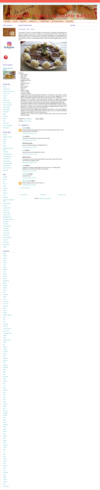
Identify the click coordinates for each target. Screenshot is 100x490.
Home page (7, 21)
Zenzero (5, 461)
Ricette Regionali (7, 226)
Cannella (5, 285)
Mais (4, 356)
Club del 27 (5, 188)
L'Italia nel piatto (6, 203)
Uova (4, 449)
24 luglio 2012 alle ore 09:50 (28, 184)
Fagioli (4, 310)
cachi (4, 470)
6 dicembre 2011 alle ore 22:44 (29, 171)
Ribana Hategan (26, 181)
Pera (4, 392)
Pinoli (4, 399)
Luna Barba (25, 174)
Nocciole (5, 381)
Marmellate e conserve (8, 219)
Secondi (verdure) (7, 167)
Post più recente (23, 194)
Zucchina (5, 465)
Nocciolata (5, 223)
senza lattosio (6, 244)
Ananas (5, 260)
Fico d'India (5, 324)
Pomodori (5, 410)
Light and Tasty (6, 212)
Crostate (5, 95)
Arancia (5, 267)
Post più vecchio (62, 194)
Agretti (4, 253)
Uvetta (4, 454)
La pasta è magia (7, 207)
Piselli (4, 401)
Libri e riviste (6, 210)
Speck (4, 438)
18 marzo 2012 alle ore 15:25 (29, 177)
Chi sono (15, 21)
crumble (5, 479)
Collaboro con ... (33, 21)
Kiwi (4, 344)
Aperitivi (5, 139)
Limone (4, 353)
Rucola (4, 429)
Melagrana (5, 365)
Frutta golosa (6, 111)
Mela (4, 363)
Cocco (4, 299)
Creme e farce (6, 93)
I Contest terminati (44, 21)
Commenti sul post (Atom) (45, 198)
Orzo (4, 385)
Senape (5, 436)
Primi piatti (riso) (7, 158)
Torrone (5, 447)
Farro (4, 317)
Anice (4, 265)
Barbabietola (6, 280)
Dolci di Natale (6, 107)
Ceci (4, 292)
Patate (4, 388)
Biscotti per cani (6, 89)
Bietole (4, 283)
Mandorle (5, 360)
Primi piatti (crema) (7, 154)
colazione (5, 239)
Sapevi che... (23, 21)
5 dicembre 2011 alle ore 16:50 (29, 154)
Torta (4, 121)
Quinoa (4, 422)
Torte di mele (6, 127)
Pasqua (5, 146)
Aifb (4, 181)
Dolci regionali (6, 109)
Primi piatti (5, 151)
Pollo (4, 408)
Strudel (4, 118)
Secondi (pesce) (7, 165)
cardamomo (5, 472)
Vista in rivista (6, 235)
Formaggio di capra (7, 333)
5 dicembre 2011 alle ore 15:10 (29, 133)
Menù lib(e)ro (6, 221)
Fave (4, 319)
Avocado (5, 274)
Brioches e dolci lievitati (8, 91)
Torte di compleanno (7, 125)
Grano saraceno (6, 340)
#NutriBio (5, 177)
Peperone (5, 390)
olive (4, 483)
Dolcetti (4, 98)
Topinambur (5, 445)
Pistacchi (5, 404)
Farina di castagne (7, 315)
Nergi (4, 379)
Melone (4, 369)
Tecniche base (6, 233)
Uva (4, 452)
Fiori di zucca (6, 331)
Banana (5, 278)
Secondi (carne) (27, 121)
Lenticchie (5, 351)
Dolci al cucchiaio (7, 102)
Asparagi (5, 269)
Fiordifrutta (5, 197)
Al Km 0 (5, 183)
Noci (4, 383)
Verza (4, 456)
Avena (4, 271)
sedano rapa (6, 486)
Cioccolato (5, 294)
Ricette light (5, 228)
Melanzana (5, 367)
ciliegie (4, 477)
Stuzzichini (5, 170)
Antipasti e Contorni (7, 137)
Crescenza (5, 306)
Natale (4, 141)
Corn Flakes (6, 301)
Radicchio (5, 424)
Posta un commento (25, 187)
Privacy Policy (69, 21)
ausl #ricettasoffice (7, 237)
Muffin (24, 128)
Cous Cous (5, 303)
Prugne (4, 420)
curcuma (5, 481)
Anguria (5, 262)
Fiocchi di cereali (7, 328)
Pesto (4, 397)
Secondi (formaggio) (7, 163)
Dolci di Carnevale (7, 105)
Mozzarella (5, 376)
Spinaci (4, 440)
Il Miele (4, 342)
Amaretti (5, 258)
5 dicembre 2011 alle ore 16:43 (29, 147)
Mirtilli (4, 372)
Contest (5, 190)
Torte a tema (6, 123)
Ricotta (4, 426)
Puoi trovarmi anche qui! (57, 21)
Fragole (5, 335)
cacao (4, 467)
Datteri (4, 308)
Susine (4, 442)
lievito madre (6, 242)
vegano (4, 246)
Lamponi (5, 347)
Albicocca (5, 255)
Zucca (4, 463)
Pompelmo (5, 413)
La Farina (5, 205)
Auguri (4, 186)
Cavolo (4, 290)
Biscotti (4, 86)
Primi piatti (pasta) (7, 156)
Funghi (4, 337)
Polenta (5, 406)
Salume (5, 431)
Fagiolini (5, 312)
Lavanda (5, 349)
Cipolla (4, 296)
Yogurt (4, 458)
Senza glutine (6, 230)
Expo (4, 195)
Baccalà (5, 276)
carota (4, 474)
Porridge (5, 415)
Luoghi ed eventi (7, 214)
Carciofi (5, 287)
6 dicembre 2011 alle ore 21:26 (29, 162)
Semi (4, 433)
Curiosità (5, 193)
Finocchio (5, 326)
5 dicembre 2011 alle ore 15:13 (29, 140)
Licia (26, 118)
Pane (4, 143)
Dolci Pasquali (6, 100)
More (4, 374)
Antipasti (5, 134)
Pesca (4, 394)
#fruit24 (4, 179)
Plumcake (5, 116)
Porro (4, 417)
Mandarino (5, 358)
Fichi (4, 321)
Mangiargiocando (7, 217)
